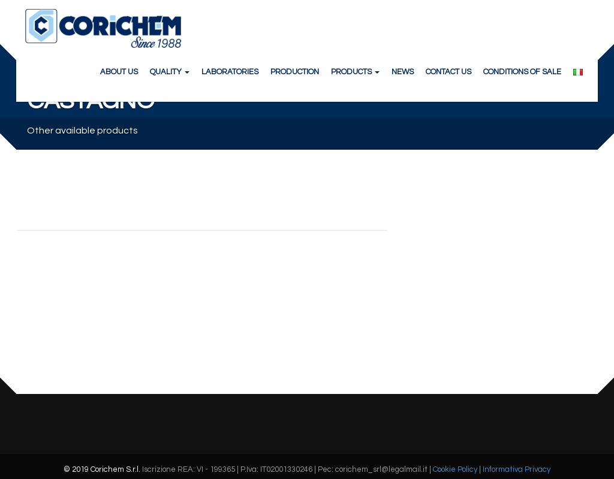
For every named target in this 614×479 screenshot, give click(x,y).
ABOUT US (119, 72)
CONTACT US (448, 72)
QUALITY (169, 72)
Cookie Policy (455, 469)
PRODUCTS (355, 72)
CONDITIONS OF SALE (522, 72)
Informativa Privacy (516, 469)
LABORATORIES (229, 72)
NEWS (403, 72)
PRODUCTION (294, 72)
